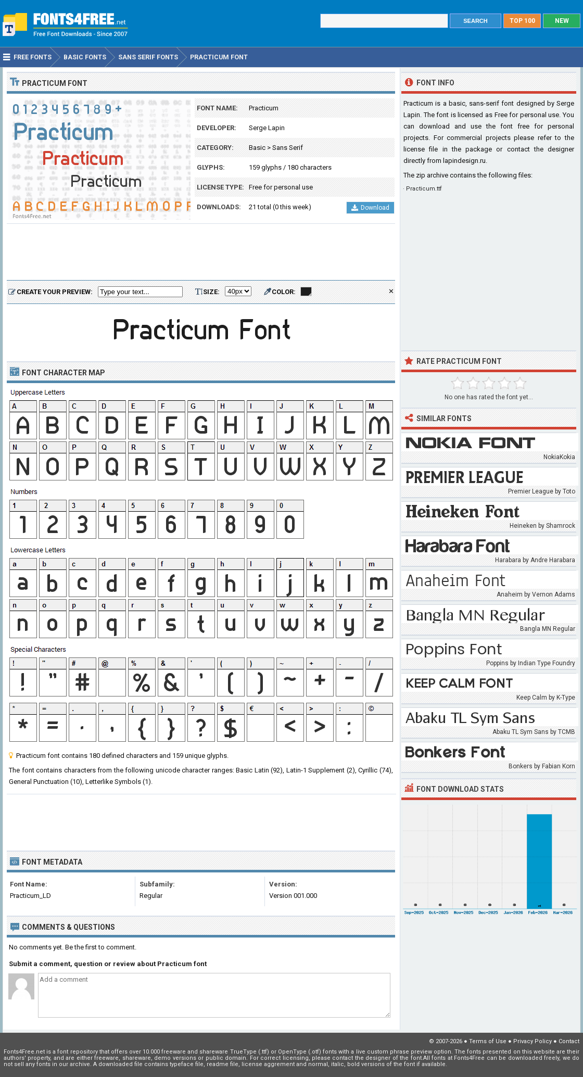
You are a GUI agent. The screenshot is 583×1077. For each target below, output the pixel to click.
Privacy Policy (532, 1041)
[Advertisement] (201, 252)
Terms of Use (487, 1041)
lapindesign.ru (464, 160)
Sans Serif (287, 147)
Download (370, 207)
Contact (569, 1041)
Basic (257, 147)
